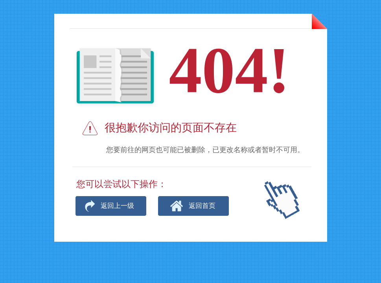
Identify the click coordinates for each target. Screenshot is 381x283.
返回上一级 (117, 205)
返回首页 (202, 205)
